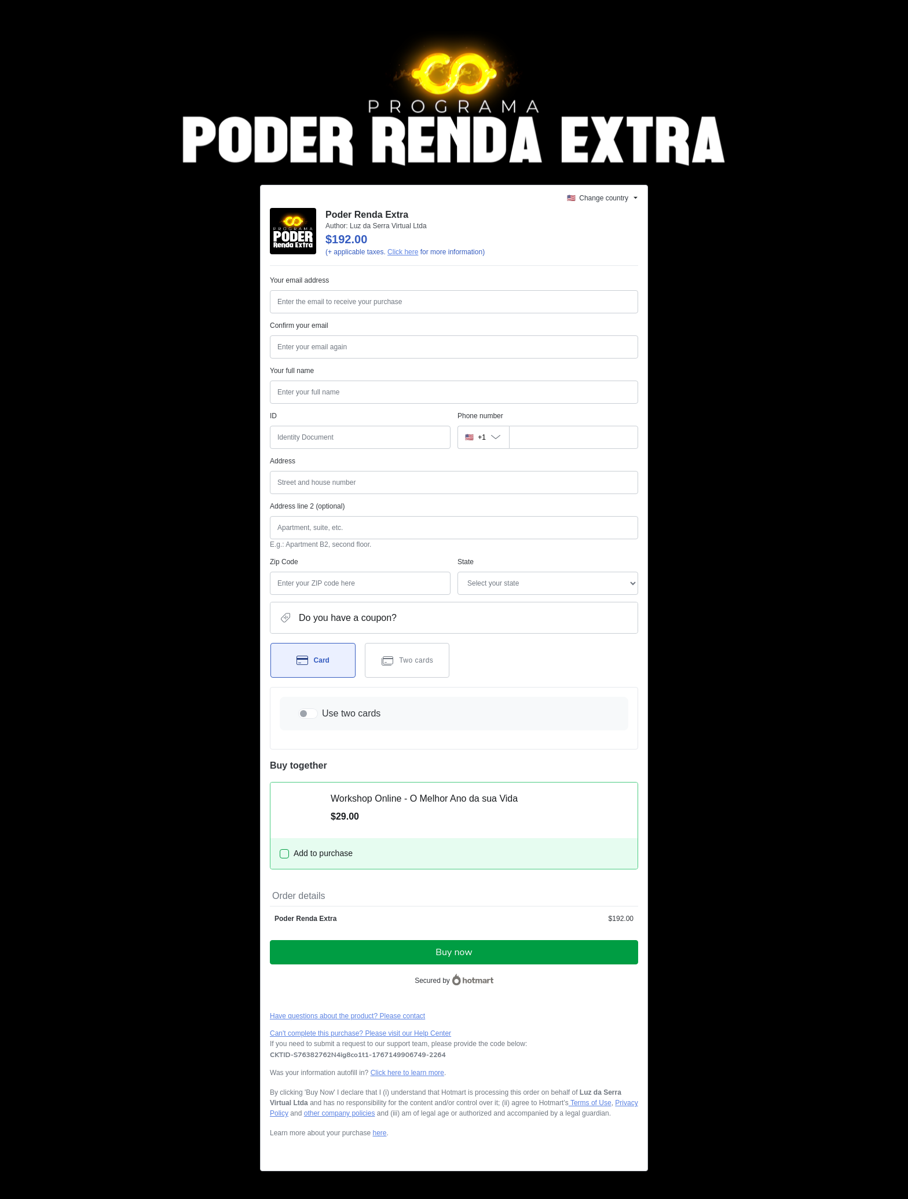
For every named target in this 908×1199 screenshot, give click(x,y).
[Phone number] (573, 437)
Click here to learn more (407, 1073)
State (465, 562)
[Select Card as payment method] (313, 660)
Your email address (299, 280)
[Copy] (357, 1055)
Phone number (480, 416)
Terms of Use (590, 1103)
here (379, 1133)
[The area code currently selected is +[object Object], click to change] (483, 437)
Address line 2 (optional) (307, 506)
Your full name (292, 371)
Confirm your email (299, 325)
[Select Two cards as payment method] (407, 660)
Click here (402, 252)
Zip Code (284, 562)
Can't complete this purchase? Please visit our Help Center (360, 1033)
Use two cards (351, 713)
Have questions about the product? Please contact (347, 1016)
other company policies (339, 1113)
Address (282, 461)
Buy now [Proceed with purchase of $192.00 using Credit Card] (453, 952)
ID (273, 416)
